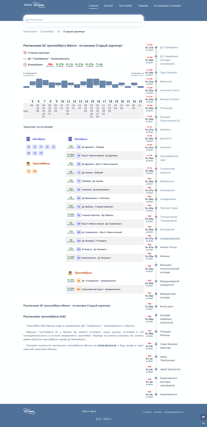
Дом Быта (158, 138)
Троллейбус (125, 5)
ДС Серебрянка (162, 47)
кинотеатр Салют (163, 90)
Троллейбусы (38, 163)
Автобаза (158, 147)
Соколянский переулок (160, 171)
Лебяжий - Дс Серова (85, 181)
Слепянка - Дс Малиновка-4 (88, 189)
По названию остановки (167, 5)
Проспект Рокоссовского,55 (163, 119)
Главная (93, 5)
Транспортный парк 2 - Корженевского (94, 289)
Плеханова (159, 108)
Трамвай (143, 5)
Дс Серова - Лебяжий (85, 172)
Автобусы (35, 139)
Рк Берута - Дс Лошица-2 (87, 249)
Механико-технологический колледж (162, 269)
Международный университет (162, 283)
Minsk (28, 5)
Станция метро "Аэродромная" (162, 219)
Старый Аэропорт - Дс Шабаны (90, 215)
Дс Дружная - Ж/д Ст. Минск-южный (92, 164)
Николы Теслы (161, 247)
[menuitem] (93, 5)
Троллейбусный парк (162, 158)
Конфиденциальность (174, 412)
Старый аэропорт (39, 52)
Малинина (159, 81)
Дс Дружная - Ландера (86, 147)
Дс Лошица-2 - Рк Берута (87, 240)
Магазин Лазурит (162, 99)
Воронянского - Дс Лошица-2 (89, 257)
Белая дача (159, 306)
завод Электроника (160, 359)
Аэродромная (161, 199)
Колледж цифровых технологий (159, 319)
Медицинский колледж (161, 296)
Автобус (108, 5)
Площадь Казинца (158, 333)
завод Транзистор (163, 369)
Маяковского (160, 181)
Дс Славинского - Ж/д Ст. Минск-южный (95, 232)
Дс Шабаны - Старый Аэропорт (90, 206)
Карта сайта (89, 411)
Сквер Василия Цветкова (162, 346)
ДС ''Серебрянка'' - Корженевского (49, 58)
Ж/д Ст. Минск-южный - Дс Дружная (92, 155)
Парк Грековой (161, 72)
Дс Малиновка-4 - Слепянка (88, 198)
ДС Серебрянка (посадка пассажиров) (162, 60)
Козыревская (160, 190)
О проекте (147, 412)
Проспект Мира (162, 208)
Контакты (158, 412)
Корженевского (161, 394)
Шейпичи (158, 130)
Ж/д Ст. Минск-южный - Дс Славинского (95, 223)
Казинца (158, 256)
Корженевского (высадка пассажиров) (161, 382)
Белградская (160, 229)
